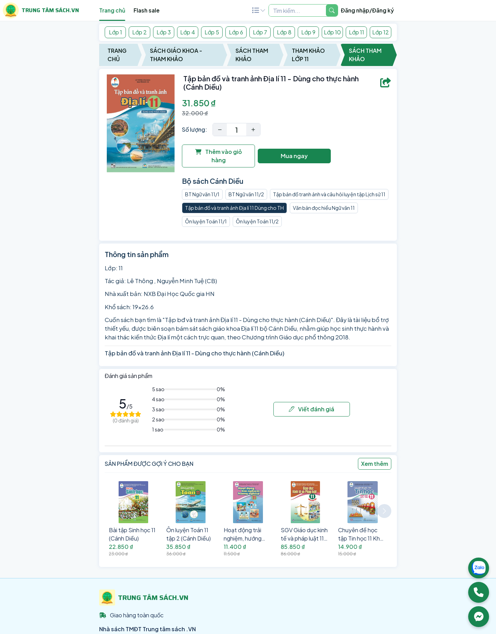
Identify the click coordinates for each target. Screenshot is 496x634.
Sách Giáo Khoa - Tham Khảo (176, 55)
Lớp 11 (356, 32)
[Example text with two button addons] (297, 10)
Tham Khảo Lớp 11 (308, 55)
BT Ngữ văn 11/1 (202, 194)
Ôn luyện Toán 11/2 (257, 221)
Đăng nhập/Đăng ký (367, 10)
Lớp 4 (187, 32)
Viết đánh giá (311, 409)
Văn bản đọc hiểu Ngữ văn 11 (324, 208)
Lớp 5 (212, 32)
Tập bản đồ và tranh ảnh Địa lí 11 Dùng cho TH (234, 208)
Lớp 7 (260, 32)
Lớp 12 (380, 32)
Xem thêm (374, 463)
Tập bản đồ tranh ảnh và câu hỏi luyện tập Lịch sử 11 (329, 194)
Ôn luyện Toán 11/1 (206, 221)
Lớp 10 (332, 32)
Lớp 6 (236, 32)
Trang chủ (112, 10)
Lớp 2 (139, 32)
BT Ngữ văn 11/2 (246, 194)
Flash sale (147, 10)
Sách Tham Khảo (251, 55)
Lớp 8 (284, 32)
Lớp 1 (115, 32)
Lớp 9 (308, 32)
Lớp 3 (164, 32)
